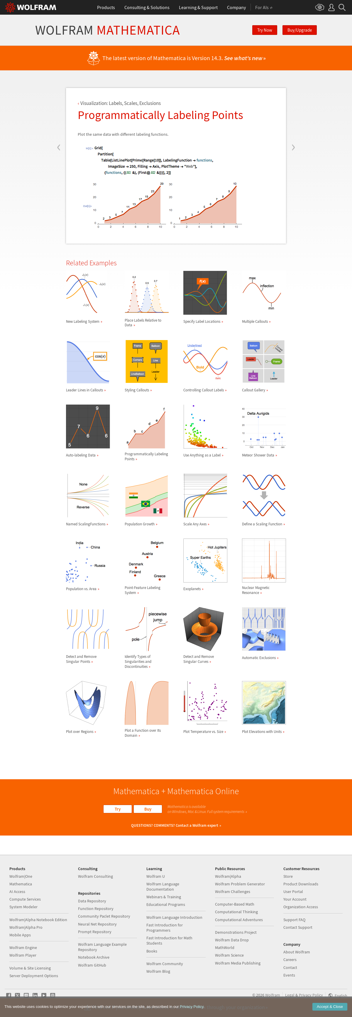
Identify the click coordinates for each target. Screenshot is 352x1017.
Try (118, 809)
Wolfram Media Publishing (237, 963)
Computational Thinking (236, 911)
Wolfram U (155, 876)
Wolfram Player (22, 955)
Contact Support (297, 927)
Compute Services (25, 899)
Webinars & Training (163, 896)
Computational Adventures (239, 919)
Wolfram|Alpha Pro (26, 927)
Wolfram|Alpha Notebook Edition (38, 919)
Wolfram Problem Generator (240, 884)
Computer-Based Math (234, 904)
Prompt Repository (94, 931)
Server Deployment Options (33, 975)
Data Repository (92, 901)
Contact (290, 967)
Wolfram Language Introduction (174, 917)
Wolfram (107, 30)
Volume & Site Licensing (30, 968)
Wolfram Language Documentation (162, 886)
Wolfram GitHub (92, 965)
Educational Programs (165, 904)
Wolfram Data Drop (232, 940)
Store (288, 876)
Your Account (295, 899)
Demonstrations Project (236, 932)
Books (151, 951)
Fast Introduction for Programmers (164, 927)
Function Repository (96, 908)
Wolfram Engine (23, 947)
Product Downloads (300, 884)
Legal (290, 995)
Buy (147, 809)
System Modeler (23, 906)
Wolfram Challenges (232, 891)
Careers (290, 959)
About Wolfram (296, 952)
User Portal (293, 891)
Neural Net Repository (97, 924)
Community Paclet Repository (104, 916)
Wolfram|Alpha (228, 876)
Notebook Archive (93, 957)
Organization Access (300, 906)
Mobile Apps (20, 935)
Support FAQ (294, 919)
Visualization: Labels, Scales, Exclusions (120, 103)
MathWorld (224, 947)
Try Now (264, 30)
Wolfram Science (229, 955)
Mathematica (20, 884)
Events (289, 975)
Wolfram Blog (158, 971)
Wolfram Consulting (95, 876)
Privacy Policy (311, 995)
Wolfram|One (20, 876)
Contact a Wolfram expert (197, 825)
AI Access (17, 891)
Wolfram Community (164, 963)
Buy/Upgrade (299, 30)
